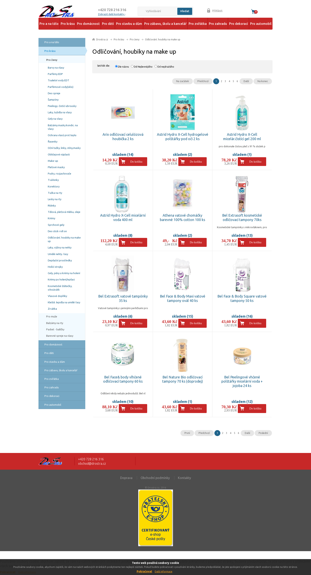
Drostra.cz (102, 39)
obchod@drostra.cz (92, 463)
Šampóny (53, 99)
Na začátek (182, 81)
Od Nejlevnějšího (143, 66)
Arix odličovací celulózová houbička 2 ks (123, 136)
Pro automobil (261, 23)
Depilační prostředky (60, 260)
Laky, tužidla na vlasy (60, 112)
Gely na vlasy (55, 118)
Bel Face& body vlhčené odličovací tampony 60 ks (123, 379)
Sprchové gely (56, 224)
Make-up (53, 160)
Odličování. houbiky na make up (64, 239)
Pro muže (51, 316)
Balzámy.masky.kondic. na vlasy (63, 127)
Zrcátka (52, 308)
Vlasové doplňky (57, 296)
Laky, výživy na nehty (59, 247)
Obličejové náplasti (59, 154)
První (187, 433)
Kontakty (184, 478)
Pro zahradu (218, 23)
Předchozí (203, 81)
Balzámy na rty (54, 323)
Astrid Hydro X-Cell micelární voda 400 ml (123, 217)
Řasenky (52, 141)
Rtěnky (52, 205)
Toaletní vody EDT (58, 80)
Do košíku (136, 161)
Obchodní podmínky (155, 478)
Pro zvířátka (198, 23)
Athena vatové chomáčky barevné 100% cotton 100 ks (182, 217)
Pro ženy (51, 59)
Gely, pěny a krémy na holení (64, 273)
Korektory (54, 186)
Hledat (184, 11)
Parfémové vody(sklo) (60, 86)
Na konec (262, 81)
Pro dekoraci (238, 23)
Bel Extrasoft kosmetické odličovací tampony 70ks (242, 217)
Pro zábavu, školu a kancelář (165, 23)
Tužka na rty (55, 192)
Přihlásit (217, 10)
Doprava (126, 478)
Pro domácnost (88, 23)
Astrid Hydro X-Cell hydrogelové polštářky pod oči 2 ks (182, 136)
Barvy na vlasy (56, 67)
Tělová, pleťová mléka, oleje (64, 211)
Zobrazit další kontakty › (111, 14)
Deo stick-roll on (57, 231)
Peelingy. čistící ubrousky (62, 106)
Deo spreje (54, 93)
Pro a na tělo (49, 23)
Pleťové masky (56, 167)
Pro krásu (68, 23)
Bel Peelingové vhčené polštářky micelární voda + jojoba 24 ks (242, 381)
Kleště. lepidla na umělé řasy (64, 302)
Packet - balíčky (55, 329)
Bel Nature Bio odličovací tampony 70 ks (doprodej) (182, 379)
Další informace (163, 571)
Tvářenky (53, 179)
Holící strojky (55, 266)
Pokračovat (144, 571)
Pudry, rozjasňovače (59, 173)
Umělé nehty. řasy (58, 254)
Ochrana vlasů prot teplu (62, 135)
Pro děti (108, 23)
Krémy (51, 218)
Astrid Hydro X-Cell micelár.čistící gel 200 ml (242, 136)
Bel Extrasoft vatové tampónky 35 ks (123, 298)
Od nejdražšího (165, 66)
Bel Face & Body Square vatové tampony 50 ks (242, 298)
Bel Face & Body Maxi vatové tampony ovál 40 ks (182, 298)
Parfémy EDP (55, 74)
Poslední (263, 433)
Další (246, 81)
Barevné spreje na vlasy (59, 335)
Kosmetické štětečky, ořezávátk (60, 288)
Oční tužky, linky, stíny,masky (64, 147)
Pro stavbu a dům (129, 23)
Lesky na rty (54, 199)
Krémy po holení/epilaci (61, 279)
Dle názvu (123, 66)
